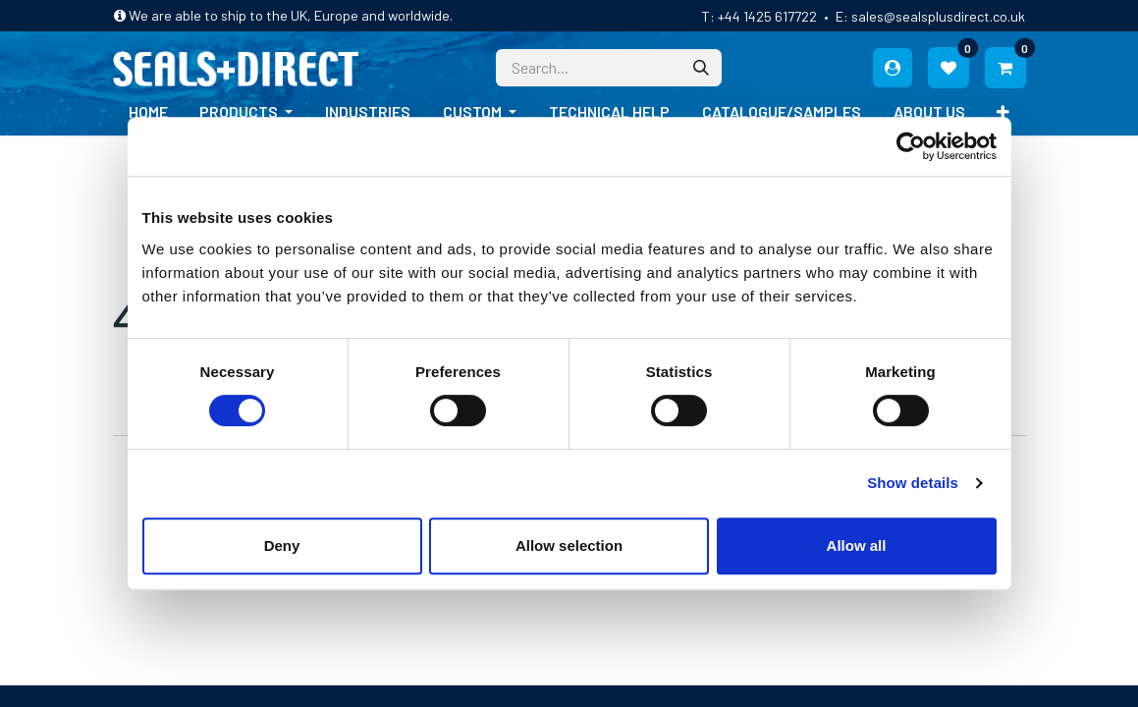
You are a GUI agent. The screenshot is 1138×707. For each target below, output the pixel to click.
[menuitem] (148, 112)
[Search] (701, 67)
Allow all (857, 545)
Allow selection (569, 545)
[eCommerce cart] (1005, 67)
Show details (912, 482)
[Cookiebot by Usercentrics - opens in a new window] (911, 146)
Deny (282, 545)
